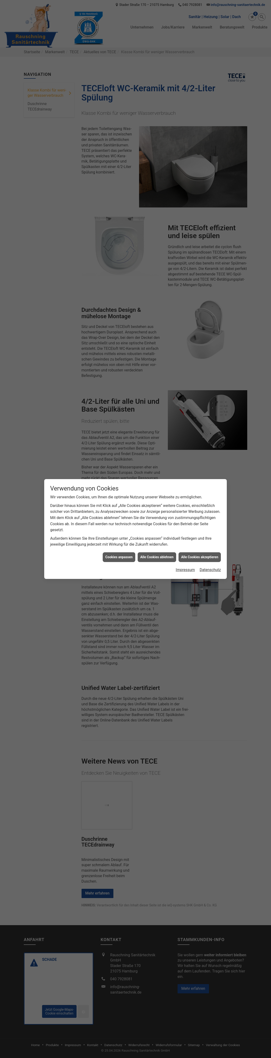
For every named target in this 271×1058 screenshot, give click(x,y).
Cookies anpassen (119, 524)
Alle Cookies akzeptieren (199, 524)
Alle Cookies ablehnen (157, 524)
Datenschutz (210, 536)
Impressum (185, 536)
